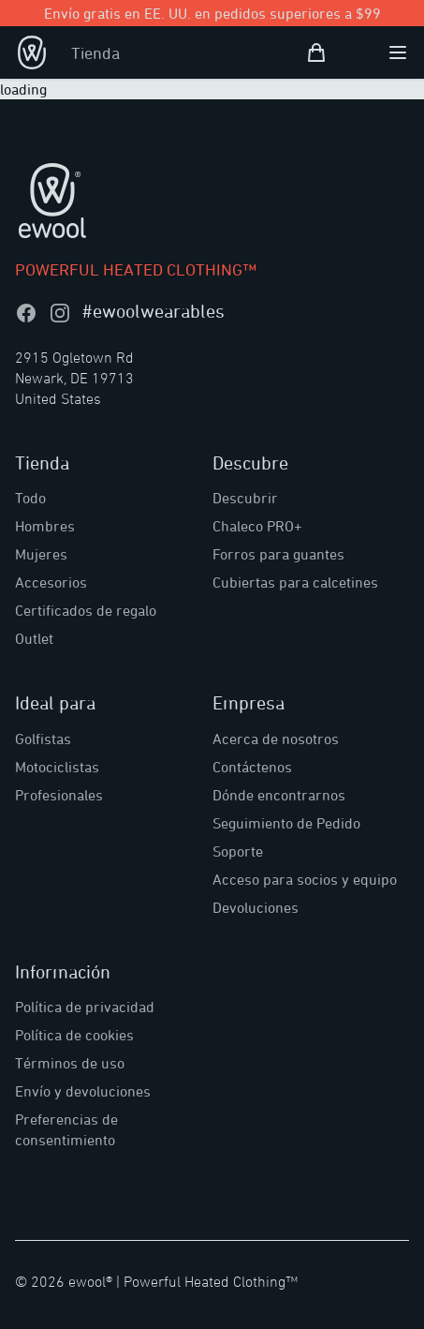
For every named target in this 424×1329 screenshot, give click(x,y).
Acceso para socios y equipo (304, 879)
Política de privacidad (84, 1006)
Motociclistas (57, 766)
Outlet (34, 638)
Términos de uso (69, 1062)
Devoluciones (255, 907)
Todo (30, 497)
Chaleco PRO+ (257, 525)
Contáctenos (252, 766)
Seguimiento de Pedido (286, 822)
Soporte (237, 851)
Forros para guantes (278, 553)
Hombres (45, 525)
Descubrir (245, 497)
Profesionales (59, 794)
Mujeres (41, 553)
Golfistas (43, 738)
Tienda (95, 52)
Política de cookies (74, 1034)
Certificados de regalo (85, 610)
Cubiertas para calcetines (295, 582)
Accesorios (51, 582)
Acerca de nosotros (275, 738)
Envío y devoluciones (83, 1091)
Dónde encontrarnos (278, 794)
